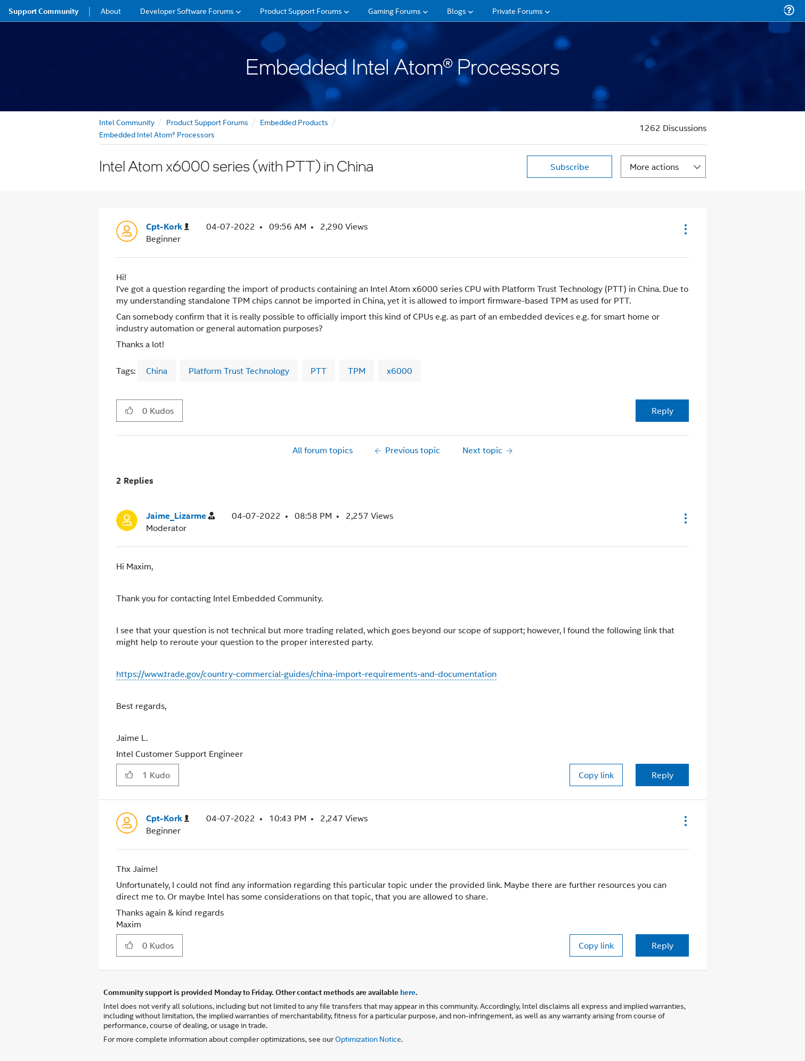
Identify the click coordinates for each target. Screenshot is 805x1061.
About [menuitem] (111, 10)
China (156, 370)
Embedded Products (294, 121)
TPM (356, 370)
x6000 (399, 370)
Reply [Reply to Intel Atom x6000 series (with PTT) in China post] (662, 410)
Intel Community (127, 121)
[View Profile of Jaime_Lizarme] (180, 516)
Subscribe (569, 166)
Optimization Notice (368, 1038)
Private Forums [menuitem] (517, 10)
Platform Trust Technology (239, 370)
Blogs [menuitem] (456, 10)
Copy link (596, 775)
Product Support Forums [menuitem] (301, 10)
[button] (684, 229)
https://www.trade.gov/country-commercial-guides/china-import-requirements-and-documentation (306, 673)
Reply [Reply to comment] (662, 775)
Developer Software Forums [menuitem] (187, 10)
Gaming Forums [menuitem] (394, 10)
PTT (319, 370)
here (408, 992)
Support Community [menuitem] (43, 11)
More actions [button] (654, 166)
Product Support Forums (207, 121)
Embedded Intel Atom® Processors (157, 134)
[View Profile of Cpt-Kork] (167, 227)
